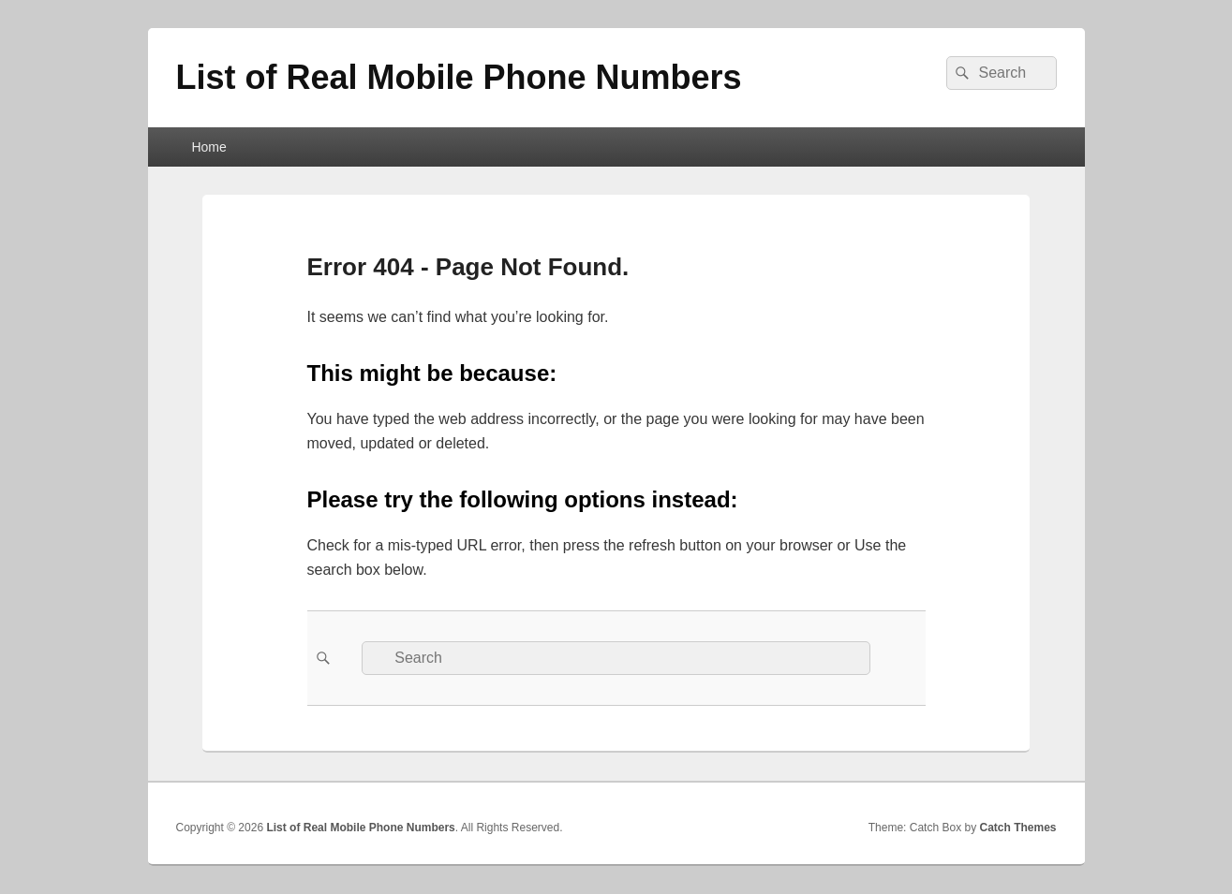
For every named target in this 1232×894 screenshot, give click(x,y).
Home (208, 146)
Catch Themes (1017, 827)
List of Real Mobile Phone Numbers (459, 77)
